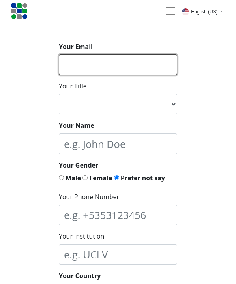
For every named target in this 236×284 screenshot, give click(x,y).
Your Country (80, 275)
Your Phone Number (89, 196)
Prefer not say (139, 178)
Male (70, 178)
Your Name (76, 125)
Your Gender (78, 165)
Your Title (73, 86)
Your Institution (81, 236)
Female (97, 178)
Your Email (76, 46)
